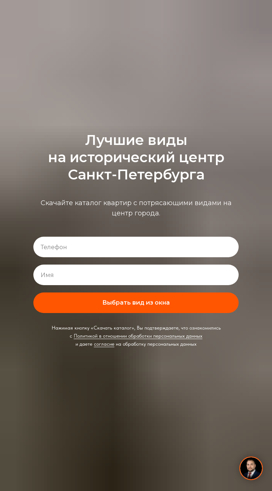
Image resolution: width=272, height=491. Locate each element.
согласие (104, 344)
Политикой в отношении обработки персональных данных (138, 336)
